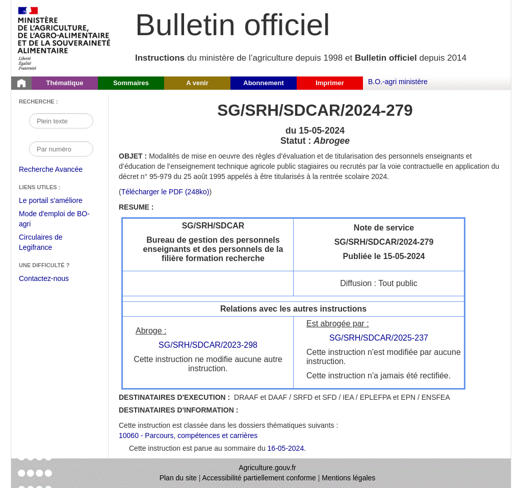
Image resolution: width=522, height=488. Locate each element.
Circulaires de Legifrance (49, 243)
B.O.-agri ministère (398, 82)
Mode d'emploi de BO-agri (54, 220)
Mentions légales (348, 478)
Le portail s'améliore (58, 201)
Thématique (65, 83)
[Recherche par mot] (61, 121)
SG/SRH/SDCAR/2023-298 (208, 345)
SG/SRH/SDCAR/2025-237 (378, 337)
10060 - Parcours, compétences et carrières (188, 435)
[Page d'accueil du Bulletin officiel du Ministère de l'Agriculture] (21, 83)
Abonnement (263, 83)
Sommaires (131, 83)
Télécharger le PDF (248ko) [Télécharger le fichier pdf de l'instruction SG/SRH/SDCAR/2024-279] (165, 192)
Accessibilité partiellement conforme (259, 478)
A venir (197, 83)
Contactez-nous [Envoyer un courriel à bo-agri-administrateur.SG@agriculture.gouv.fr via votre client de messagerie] (44, 278)
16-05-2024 (286, 448)
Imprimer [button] (330, 83)
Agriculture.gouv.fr (267, 468)
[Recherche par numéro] (61, 149)
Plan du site (178, 478)
